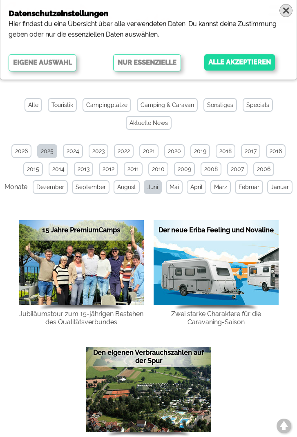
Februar (249, 187)
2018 (225, 151)
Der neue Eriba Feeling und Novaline (216, 230)
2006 (263, 169)
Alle (33, 105)
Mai (174, 187)
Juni (152, 187)
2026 (21, 151)
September (91, 187)
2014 (58, 169)
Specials (257, 105)
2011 (133, 169)
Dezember (50, 187)
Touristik (62, 105)
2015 (33, 169)
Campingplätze (106, 105)
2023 (98, 151)
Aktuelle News (149, 123)
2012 (108, 169)
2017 (251, 151)
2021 (149, 151)
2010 (158, 169)
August (126, 187)
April (196, 187)
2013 (83, 169)
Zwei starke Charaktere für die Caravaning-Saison (216, 318)
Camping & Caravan (167, 105)
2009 (184, 169)
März (220, 187)
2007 (237, 169)
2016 (276, 151)
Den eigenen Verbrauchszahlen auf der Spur (148, 357)
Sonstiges (220, 105)
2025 (47, 151)
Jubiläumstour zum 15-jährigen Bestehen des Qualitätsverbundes (81, 318)
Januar (280, 187)
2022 (124, 151)
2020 (174, 151)
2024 (73, 151)
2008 (211, 169)
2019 (200, 151)
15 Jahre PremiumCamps (81, 230)
